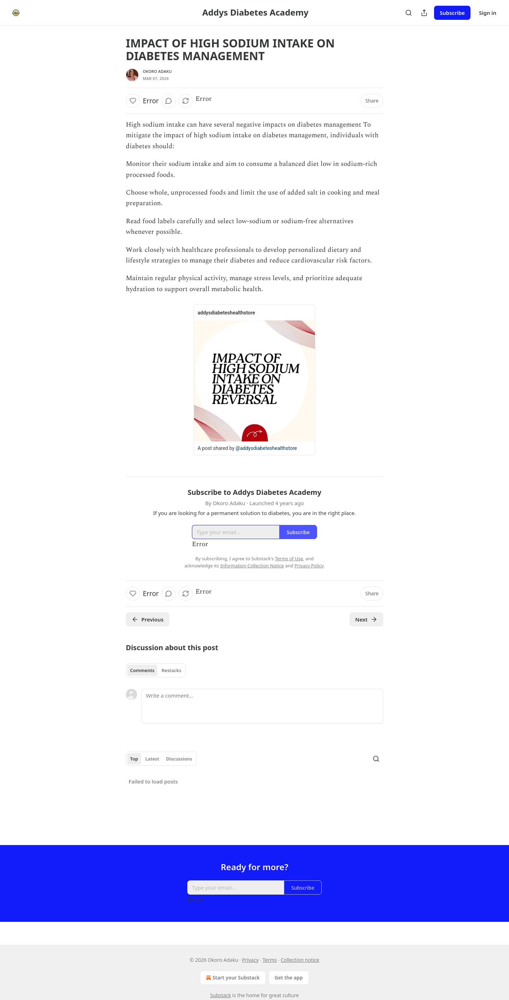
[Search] (409, 13)
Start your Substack (232, 978)
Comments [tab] (142, 670)
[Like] (133, 101)
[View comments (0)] (169, 101)
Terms (270, 959)
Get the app (289, 977)
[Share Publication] (424, 13)
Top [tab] (134, 759)
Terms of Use (289, 558)
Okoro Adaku (157, 71)
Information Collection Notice (252, 565)
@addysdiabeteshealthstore (266, 448)
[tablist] (156, 670)
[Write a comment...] (262, 706)
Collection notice (300, 959)
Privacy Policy (308, 565)
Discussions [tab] (179, 759)
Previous (147, 619)
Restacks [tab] (171, 670)
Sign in (487, 12)
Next (366, 619)
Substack (220, 995)
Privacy (250, 959)
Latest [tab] (152, 759)
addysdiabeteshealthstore (226, 313)
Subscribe (452, 12)
